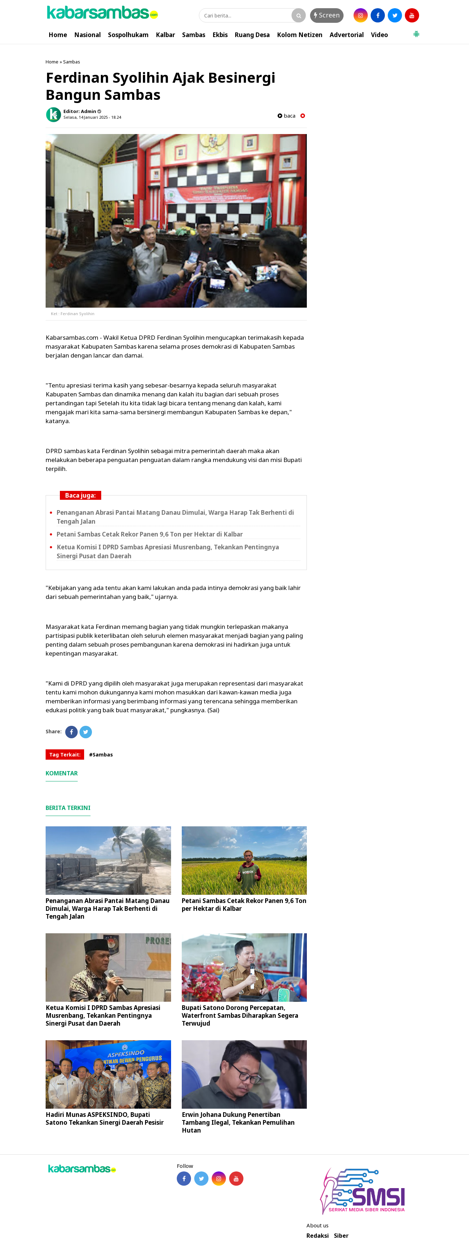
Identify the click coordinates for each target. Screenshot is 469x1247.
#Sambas (101, 754)
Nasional (87, 35)
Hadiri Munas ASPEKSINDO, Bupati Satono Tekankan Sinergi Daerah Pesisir (105, 1118)
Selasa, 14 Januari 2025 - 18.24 (92, 117)
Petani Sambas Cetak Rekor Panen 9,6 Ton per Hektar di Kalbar (150, 534)
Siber (341, 1236)
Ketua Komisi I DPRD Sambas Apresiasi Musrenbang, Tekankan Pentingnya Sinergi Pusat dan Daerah (103, 1015)
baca (286, 116)
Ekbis (220, 35)
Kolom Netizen (300, 35)
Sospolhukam (128, 35)
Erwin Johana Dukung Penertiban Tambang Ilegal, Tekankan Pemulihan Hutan (238, 1122)
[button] (416, 31)
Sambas (193, 35)
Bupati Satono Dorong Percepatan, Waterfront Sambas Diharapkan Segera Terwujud (240, 1015)
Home (57, 35)
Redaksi (317, 1236)
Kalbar (165, 35)
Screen (327, 15)
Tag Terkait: (65, 754)
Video (379, 35)
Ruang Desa (252, 35)
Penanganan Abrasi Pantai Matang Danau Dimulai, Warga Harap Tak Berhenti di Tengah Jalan (108, 908)
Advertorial (347, 35)
